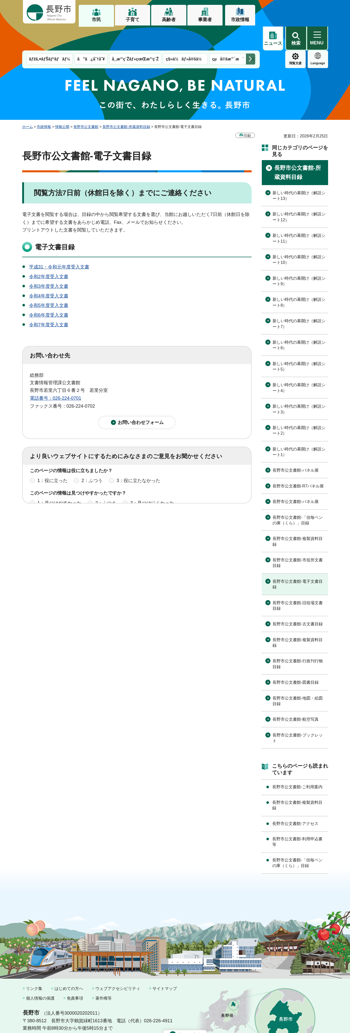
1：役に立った (52, 460)
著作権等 (103, 974)
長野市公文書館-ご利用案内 (297, 763)
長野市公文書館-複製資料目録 (298, 517)
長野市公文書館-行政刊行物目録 (298, 640)
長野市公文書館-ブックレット (298, 714)
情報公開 (62, 103)
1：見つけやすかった (59, 483)
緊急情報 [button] (318, 38)
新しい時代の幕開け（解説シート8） (299, 278)
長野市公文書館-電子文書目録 (298, 560)
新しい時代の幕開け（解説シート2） (299, 406)
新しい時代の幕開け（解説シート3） (299, 385)
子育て (132, 19)
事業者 (205, 19)
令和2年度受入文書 (48, 252)
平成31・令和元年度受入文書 (59, 243)
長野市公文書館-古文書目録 (298, 600)
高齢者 (169, 19)
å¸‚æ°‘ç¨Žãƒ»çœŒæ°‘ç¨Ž (135, 35)
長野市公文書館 (85, 103)
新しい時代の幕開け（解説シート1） (299, 428)
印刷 (247, 112)
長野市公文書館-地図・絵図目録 (298, 677)
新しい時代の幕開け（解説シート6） (299, 321)
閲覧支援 (273, 39)
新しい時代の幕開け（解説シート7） (299, 300)
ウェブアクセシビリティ (117, 964)
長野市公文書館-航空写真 (296, 695)
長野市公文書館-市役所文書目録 (298, 539)
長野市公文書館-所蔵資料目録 (126, 103)
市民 (96, 19)
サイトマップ (164, 964)
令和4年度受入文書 (48, 272)
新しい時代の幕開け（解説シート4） (299, 364)
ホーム (27, 103)
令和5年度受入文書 (48, 281)
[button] (296, 12)
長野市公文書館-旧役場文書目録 (298, 582)
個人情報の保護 (40, 974)
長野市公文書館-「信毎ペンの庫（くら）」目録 (298, 496)
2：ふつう (92, 460)
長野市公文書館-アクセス (295, 799)
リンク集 (34, 964)
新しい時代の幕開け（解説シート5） (299, 342)
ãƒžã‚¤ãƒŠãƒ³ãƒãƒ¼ (49, 35)
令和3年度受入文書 (48, 262)
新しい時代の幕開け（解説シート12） (299, 193)
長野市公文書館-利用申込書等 (297, 818)
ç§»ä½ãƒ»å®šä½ (185, 35)
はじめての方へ (69, 964)
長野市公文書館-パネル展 (296, 446)
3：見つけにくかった (152, 483)
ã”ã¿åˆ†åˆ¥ (91, 35)
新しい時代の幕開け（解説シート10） (299, 236)
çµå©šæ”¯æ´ (228, 35)
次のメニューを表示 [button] (250, 35)
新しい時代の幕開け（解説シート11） (299, 214)
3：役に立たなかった (138, 460)
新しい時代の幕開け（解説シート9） (299, 257)
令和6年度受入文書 (48, 291)
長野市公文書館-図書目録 (296, 658)
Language (295, 39)
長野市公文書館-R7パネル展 (298, 462)
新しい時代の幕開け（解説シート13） (299, 172)
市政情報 (240, 19)
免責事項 (75, 974)
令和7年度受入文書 (48, 300)
